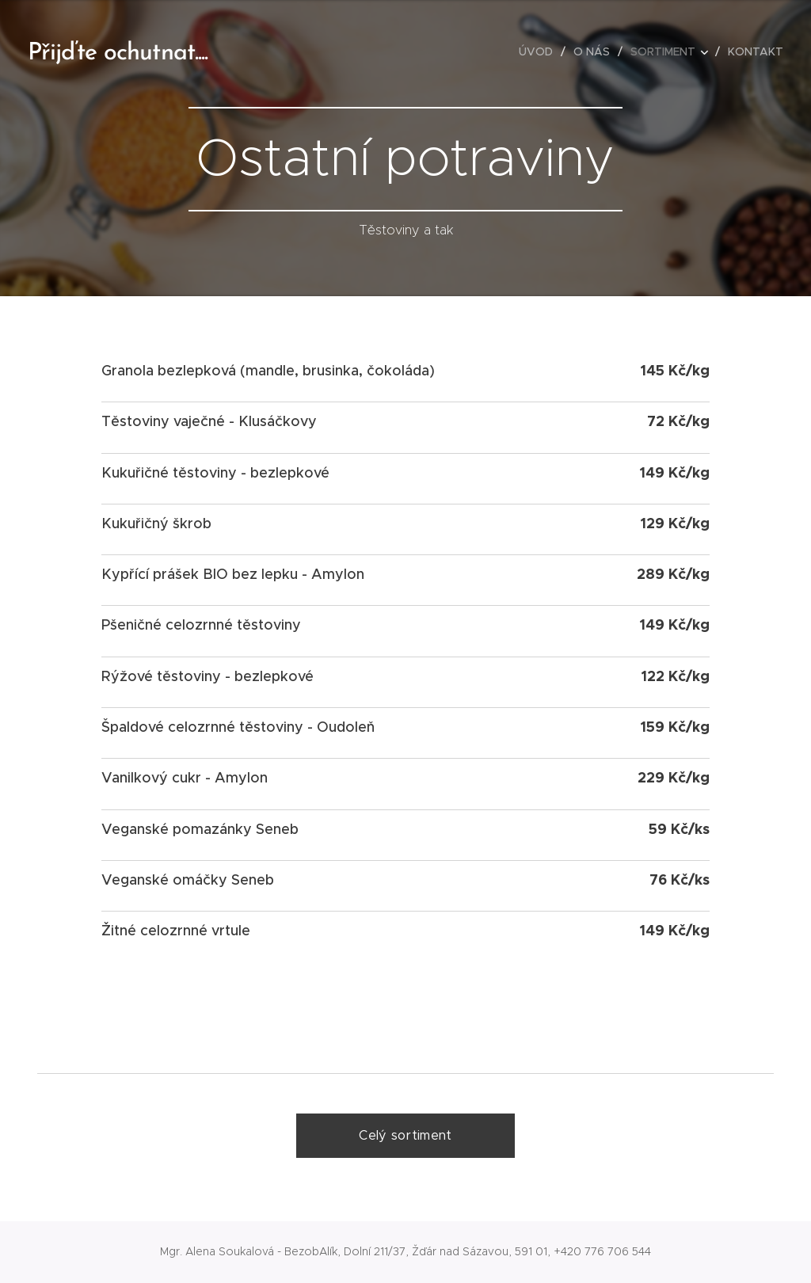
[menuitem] (540, 51)
